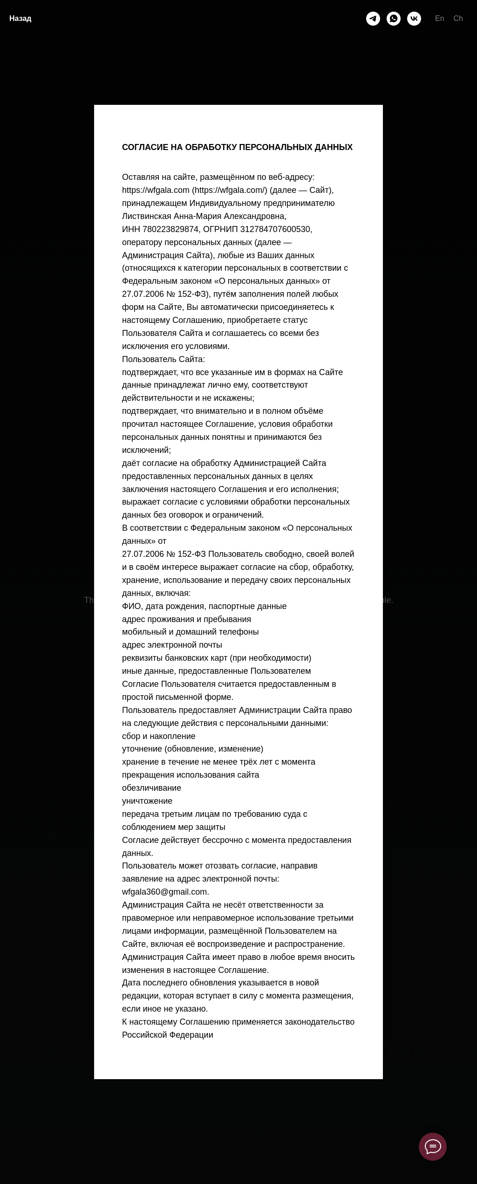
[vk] (414, 19)
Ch (458, 18)
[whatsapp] (394, 19)
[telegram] (373, 19)
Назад (20, 18)
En (439, 18)
